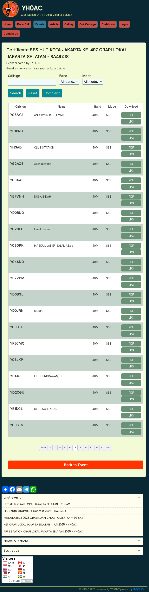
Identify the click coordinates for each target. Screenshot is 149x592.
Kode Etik (23, 24)
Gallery (69, 24)
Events (39, 24)
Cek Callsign (87, 24)
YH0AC (32, 8)
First (43, 447)
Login (124, 24)
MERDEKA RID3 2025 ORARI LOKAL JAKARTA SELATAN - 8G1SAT (43, 518)
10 (91, 447)
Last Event (12, 497)
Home (7, 24)
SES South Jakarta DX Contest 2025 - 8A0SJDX (35, 511)
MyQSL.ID (138, 589)
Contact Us (11, 33)
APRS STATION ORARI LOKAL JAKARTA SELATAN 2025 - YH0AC (43, 531)
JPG (131, 121)
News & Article (15, 541)
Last (108, 447)
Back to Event (75, 465)
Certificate (108, 24)
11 (97, 447)
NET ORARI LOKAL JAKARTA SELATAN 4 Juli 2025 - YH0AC (40, 524)
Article (54, 24)
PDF (131, 115)
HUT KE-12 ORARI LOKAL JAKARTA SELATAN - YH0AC (37, 504)
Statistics (11, 550)
